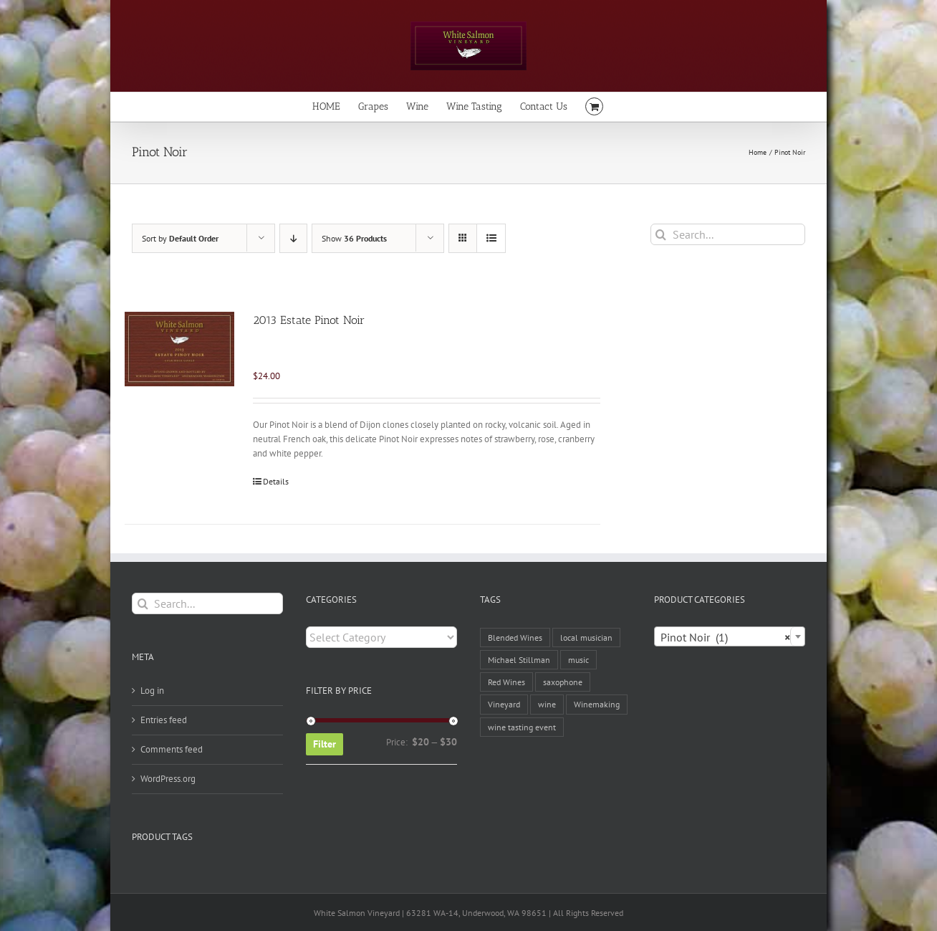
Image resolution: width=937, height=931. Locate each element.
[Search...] (727, 234)
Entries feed (163, 720)
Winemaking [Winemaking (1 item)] (597, 704)
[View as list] (491, 238)
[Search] (661, 234)
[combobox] (729, 636)
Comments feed (171, 749)
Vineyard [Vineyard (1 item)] (504, 704)
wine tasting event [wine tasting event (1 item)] (522, 727)
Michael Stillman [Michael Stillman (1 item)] (519, 659)
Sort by (180, 238)
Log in (152, 690)
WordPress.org (168, 779)
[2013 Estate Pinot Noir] (179, 349)
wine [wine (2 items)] (547, 704)
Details (276, 481)
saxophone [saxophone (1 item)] (562, 682)
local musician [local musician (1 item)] (586, 637)
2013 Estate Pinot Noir (309, 320)
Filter (324, 743)
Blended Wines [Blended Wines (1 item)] (515, 637)
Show (354, 238)
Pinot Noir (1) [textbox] (725, 637)
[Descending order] (293, 238)
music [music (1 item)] (578, 659)
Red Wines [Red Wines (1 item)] (506, 682)
